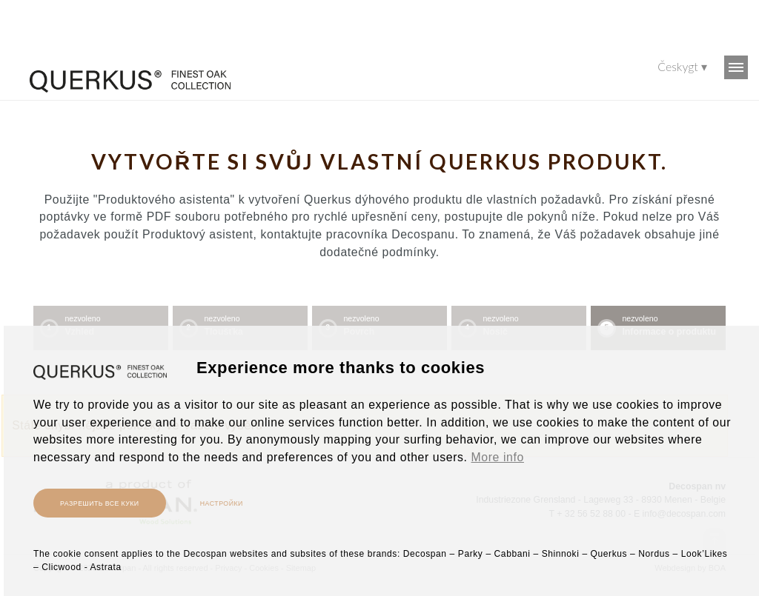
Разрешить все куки (99, 503)
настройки (221, 503)
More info (497, 457)
